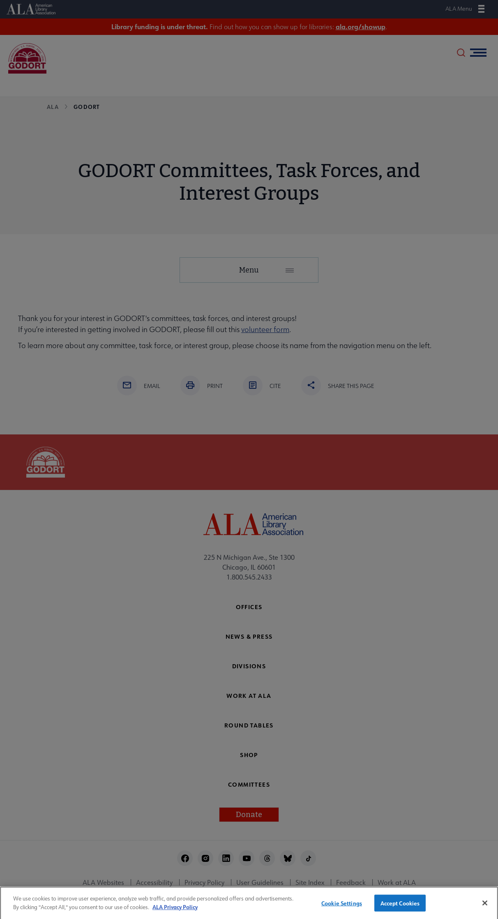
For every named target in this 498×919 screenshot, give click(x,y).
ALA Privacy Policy (175, 910)
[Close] (485, 907)
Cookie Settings (341, 906)
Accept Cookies (400, 906)
